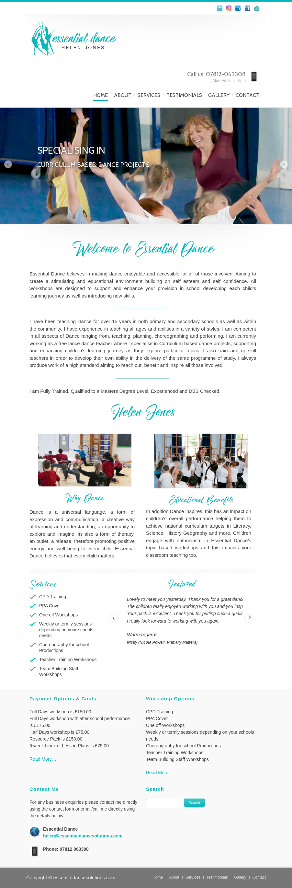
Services (149, 95)
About (122, 95)
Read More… (42, 759)
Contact (247, 95)
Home (100, 95)
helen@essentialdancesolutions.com (83, 835)
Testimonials (184, 95)
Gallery (219, 95)
